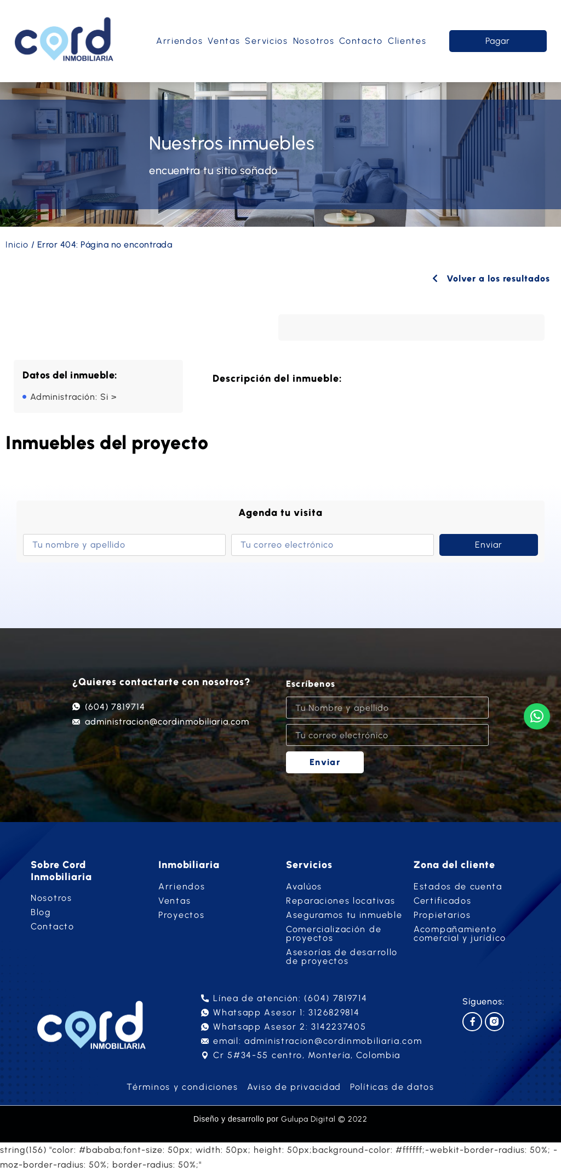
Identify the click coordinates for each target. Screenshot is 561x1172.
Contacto (361, 41)
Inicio (16, 244)
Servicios (266, 41)
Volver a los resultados (491, 278)
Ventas (224, 41)
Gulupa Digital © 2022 (324, 1119)
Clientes (407, 41)
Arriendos (179, 41)
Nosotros (314, 41)
